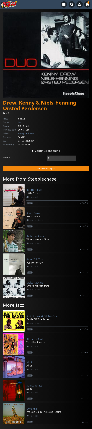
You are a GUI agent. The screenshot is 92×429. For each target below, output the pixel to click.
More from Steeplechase (30, 179)
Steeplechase (26, 133)
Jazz (20, 122)
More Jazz (13, 305)
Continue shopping (46, 151)
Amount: (7, 157)
